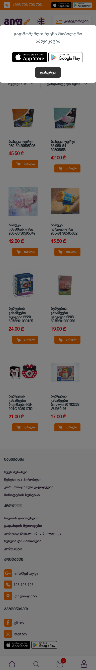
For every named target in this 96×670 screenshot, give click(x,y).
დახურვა (48, 72)
